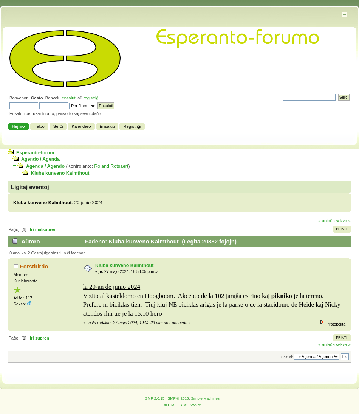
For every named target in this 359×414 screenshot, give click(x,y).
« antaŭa (326, 221)
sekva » (343, 221)
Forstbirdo (34, 266)
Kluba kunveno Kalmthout (60, 173)
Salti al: (287, 357)
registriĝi (91, 98)
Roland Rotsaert (111, 166)
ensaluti (69, 98)
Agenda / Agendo (45, 166)
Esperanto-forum (35, 152)
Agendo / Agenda (40, 159)
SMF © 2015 (178, 398)
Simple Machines (205, 398)
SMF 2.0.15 (155, 398)
